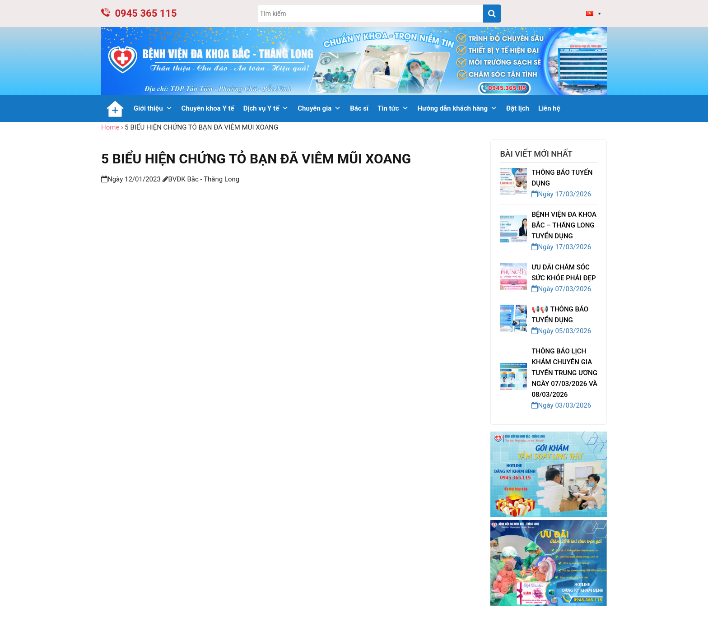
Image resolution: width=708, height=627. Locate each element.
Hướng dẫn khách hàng (458, 108)
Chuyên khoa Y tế (208, 108)
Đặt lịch (517, 108)
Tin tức (392, 108)
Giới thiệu (153, 108)
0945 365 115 (139, 13)
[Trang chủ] (115, 108)
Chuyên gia (319, 108)
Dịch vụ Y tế (266, 108)
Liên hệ (549, 108)
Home (110, 127)
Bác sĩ (359, 108)
